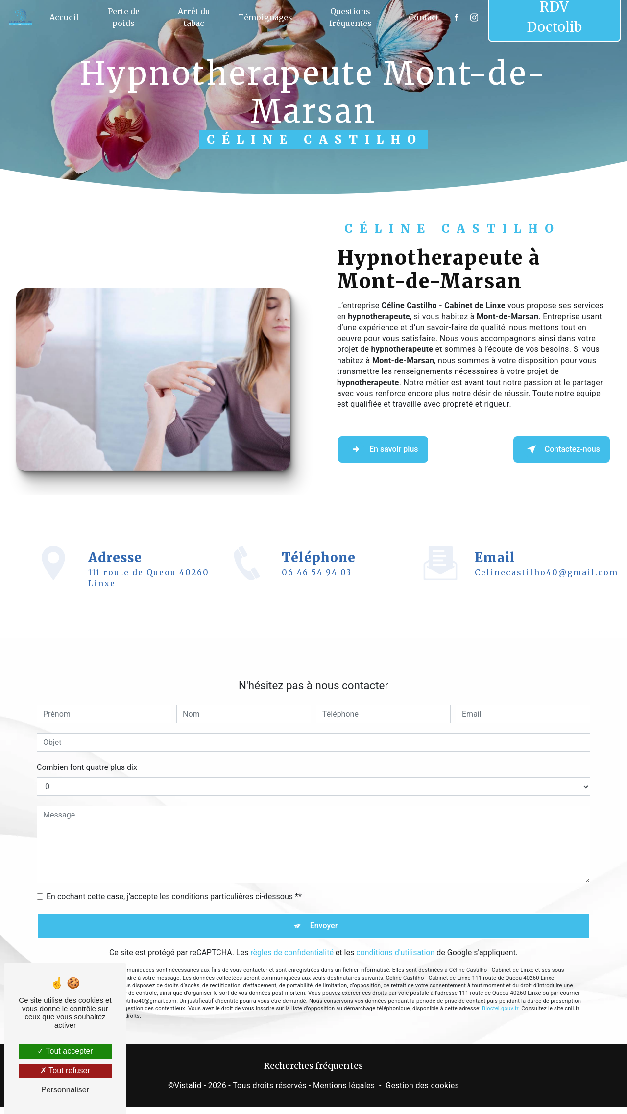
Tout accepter (65, 1051)
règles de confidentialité (292, 945)
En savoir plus (397, 449)
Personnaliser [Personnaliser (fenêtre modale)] (65, 1090)
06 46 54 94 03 (317, 587)
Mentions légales (344, 1092)
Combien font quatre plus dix (87, 752)
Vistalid (188, 1092)
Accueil (71, 17)
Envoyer (324, 914)
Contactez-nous (546, 449)
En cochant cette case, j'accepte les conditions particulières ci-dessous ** (174, 882)
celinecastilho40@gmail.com (546, 558)
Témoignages (266, 17)
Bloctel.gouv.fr (500, 1001)
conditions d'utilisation (395, 945)
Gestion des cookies (422, 1092)
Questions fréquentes (349, 17)
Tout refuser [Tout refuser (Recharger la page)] (65, 1070)
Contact (420, 17)
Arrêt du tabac (196, 17)
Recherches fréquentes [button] (313, 1072)
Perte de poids (129, 17)
